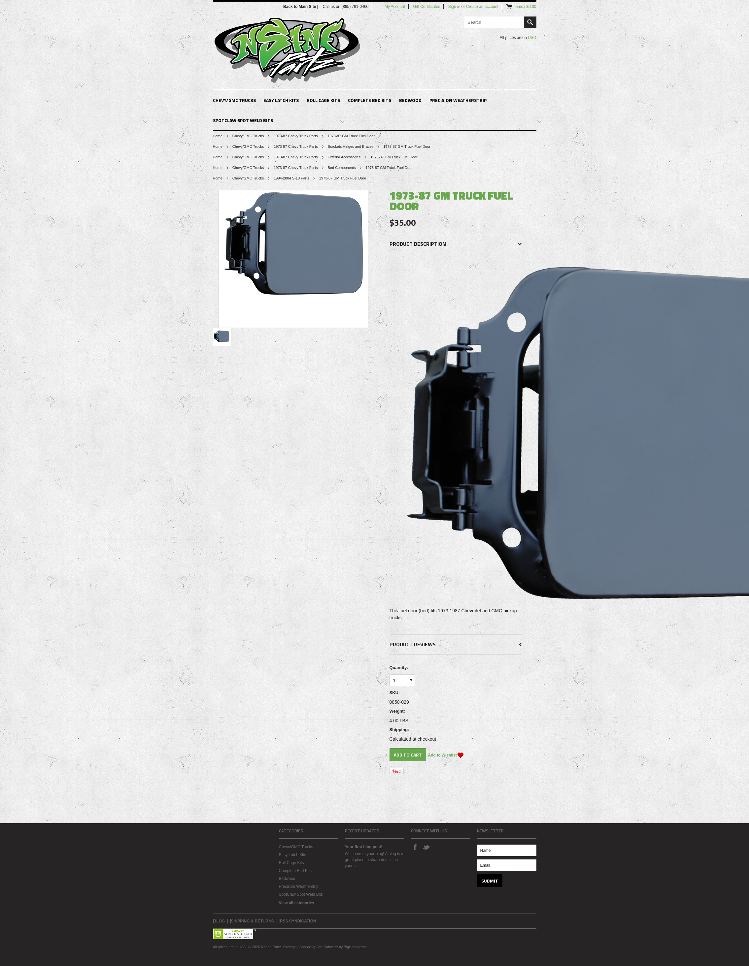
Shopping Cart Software (318, 947)
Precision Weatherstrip (458, 100)
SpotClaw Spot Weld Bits (243, 120)
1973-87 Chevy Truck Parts (296, 136)
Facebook (415, 847)
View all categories (296, 903)
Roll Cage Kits (323, 100)
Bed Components (342, 168)
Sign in (454, 6)
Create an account (482, 6)
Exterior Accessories (344, 157)
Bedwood (410, 100)
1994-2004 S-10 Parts (291, 178)
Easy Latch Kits (281, 100)
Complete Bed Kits (369, 100)
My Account (395, 6)
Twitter (426, 847)
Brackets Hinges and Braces (351, 146)
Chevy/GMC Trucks (234, 100)
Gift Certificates (426, 6)
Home (217, 136)
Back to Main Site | (301, 6)
